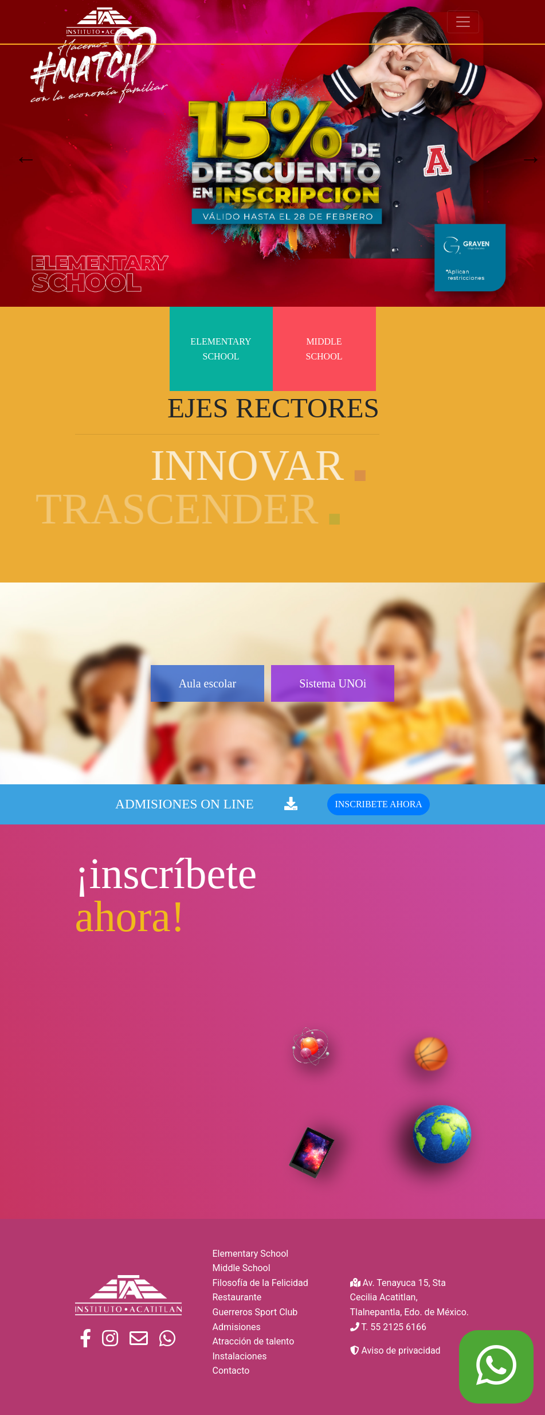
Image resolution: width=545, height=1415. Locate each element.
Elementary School (220, 349)
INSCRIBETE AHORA (378, 821)
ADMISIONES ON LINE (206, 821)
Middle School (323, 349)
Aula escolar (190, 683)
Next (525, 153)
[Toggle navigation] (463, 21)
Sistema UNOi (349, 683)
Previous (20, 153)
